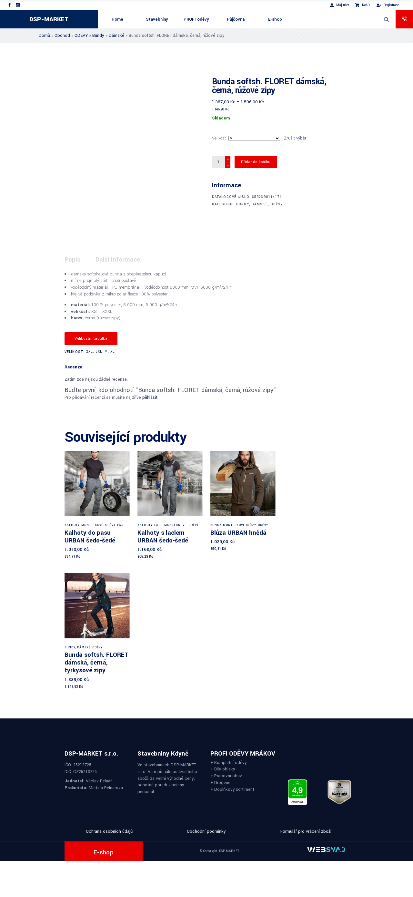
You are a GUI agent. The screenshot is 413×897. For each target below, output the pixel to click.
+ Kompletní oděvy (228, 762)
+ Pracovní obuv (226, 776)
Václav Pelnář (99, 781)
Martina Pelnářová (106, 788)
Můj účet (339, 5)
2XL (89, 351)
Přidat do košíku (255, 162)
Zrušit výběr (295, 138)
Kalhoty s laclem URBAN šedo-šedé (162, 536)
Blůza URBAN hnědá (238, 532)
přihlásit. (150, 397)
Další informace (118, 259)
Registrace (388, 5)
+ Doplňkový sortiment (232, 789)
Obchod (62, 35)
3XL (99, 351)
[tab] (79, 260)
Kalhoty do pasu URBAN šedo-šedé (90, 536)
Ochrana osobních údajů (109, 831)
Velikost (219, 138)
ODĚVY (81, 35)
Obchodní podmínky (206, 831)
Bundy (98, 35)
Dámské (116, 35)
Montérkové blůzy (239, 525)
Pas (120, 525)
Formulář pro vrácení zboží (305, 831)
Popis (72, 259)
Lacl (158, 525)
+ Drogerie (220, 782)
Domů (44, 35)
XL (112, 351)
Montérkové (92, 525)
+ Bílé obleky (222, 769)
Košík (362, 5)
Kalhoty (72, 525)
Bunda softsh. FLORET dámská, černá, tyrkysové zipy (96, 662)
